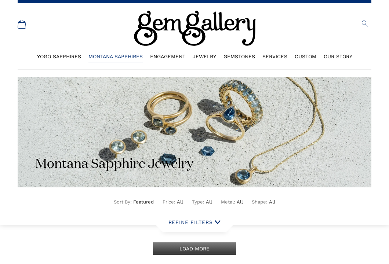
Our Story (338, 56)
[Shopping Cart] (22, 24)
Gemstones (239, 56)
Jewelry (204, 56)
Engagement (167, 56)
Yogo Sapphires (59, 56)
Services (274, 56)
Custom (305, 56)
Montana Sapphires (115, 56)
